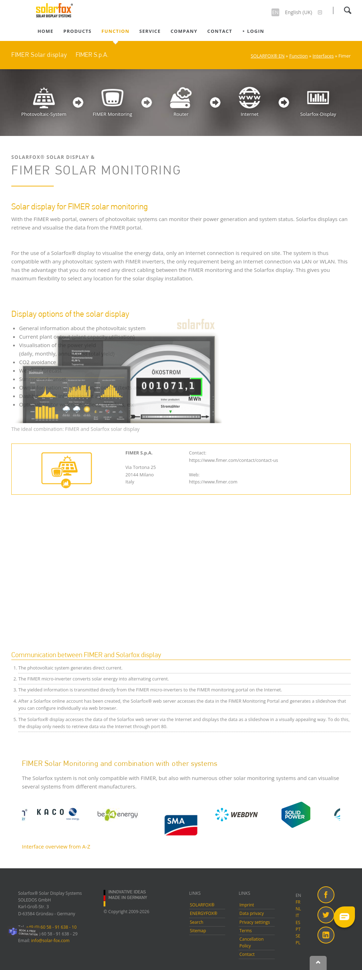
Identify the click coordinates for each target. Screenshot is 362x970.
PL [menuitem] (298, 943)
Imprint (246, 905)
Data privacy (251, 913)
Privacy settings (254, 922)
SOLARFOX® (202, 905)
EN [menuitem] (298, 895)
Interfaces (323, 56)
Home (45, 31)
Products (77, 31)
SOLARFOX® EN (268, 56)
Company (184, 31)
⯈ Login (253, 31)
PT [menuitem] (298, 929)
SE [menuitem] (298, 936)
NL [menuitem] (298, 909)
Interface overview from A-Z (56, 846)
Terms (245, 931)
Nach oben (318, 963)
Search (347, 10)
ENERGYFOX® (203, 913)
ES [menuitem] (298, 923)
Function (115, 31)
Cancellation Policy (251, 942)
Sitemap (198, 931)
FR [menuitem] (298, 902)
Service (149, 31)
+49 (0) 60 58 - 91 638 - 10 (51, 927)
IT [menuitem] (297, 915)
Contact (219, 31)
